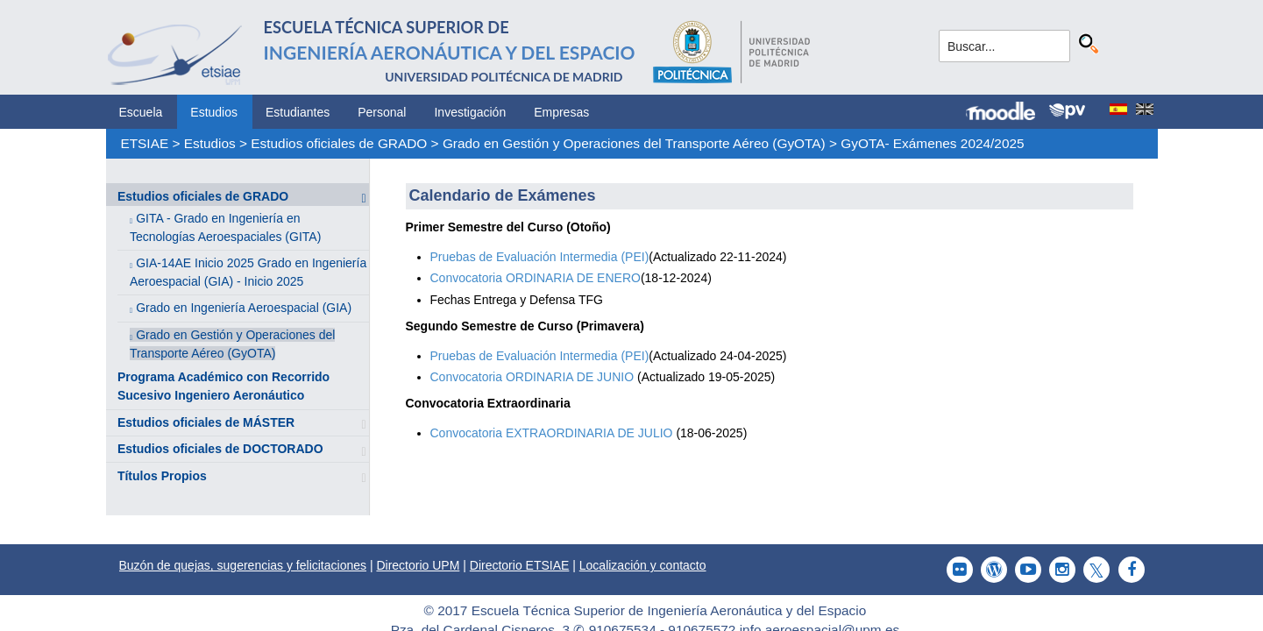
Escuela (141, 112)
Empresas (561, 112)
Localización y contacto (642, 565)
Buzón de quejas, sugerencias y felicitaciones (243, 565)
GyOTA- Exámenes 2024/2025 (932, 143)
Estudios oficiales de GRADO (339, 143)
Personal (382, 112)
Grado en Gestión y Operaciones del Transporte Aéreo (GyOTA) (634, 143)
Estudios (214, 112)
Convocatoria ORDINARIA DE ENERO (535, 278)
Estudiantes (298, 112)
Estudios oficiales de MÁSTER (205, 422)
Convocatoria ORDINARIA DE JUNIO (532, 377)
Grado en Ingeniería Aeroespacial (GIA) (243, 308)
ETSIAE (144, 143)
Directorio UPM (417, 565)
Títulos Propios (162, 476)
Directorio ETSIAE (520, 565)
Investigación (470, 112)
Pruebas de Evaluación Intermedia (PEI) (539, 257)
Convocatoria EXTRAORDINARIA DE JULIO (553, 433)
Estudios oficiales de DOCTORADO (220, 449)
